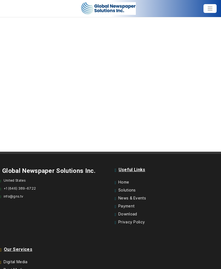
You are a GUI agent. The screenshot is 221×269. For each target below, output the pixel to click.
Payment (126, 206)
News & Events (132, 198)
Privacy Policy (131, 222)
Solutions (127, 190)
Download (127, 214)
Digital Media (15, 261)
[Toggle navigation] (210, 8)
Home (123, 182)
